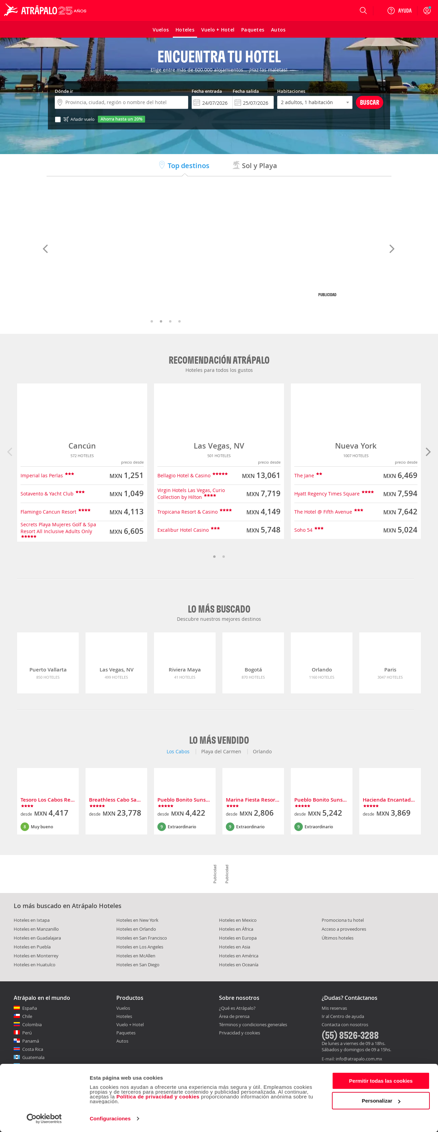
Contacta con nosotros (345, 1025)
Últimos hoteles (337, 938)
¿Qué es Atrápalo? (237, 1008)
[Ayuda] (399, 11)
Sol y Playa (254, 165)
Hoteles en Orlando (136, 929)
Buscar (369, 102)
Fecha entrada (207, 91)
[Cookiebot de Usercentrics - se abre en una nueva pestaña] (44, 1119)
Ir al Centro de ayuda (343, 1016)
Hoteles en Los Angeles (139, 947)
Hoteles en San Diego (137, 964)
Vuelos (123, 1008)
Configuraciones (110, 1118)
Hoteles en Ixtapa (32, 920)
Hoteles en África (236, 929)
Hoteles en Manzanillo (36, 929)
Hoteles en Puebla (32, 947)
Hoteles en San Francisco (141, 938)
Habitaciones (291, 91)
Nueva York (356, 446)
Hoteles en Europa (238, 938)
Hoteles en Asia (234, 947)
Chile (27, 1016)
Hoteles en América (238, 956)
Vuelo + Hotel (130, 1024)
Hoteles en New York (137, 920)
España (29, 1008)
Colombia (32, 1024)
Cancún (82, 446)
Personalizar (381, 1101)
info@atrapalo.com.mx (359, 1059)
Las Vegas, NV (219, 446)
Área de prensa (234, 1016)
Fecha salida (246, 91)
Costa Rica (32, 1049)
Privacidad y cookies (239, 1033)
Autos (122, 1041)
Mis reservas (334, 1008)
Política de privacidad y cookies (157, 1096)
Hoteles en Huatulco (34, 964)
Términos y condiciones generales (253, 1024)
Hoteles (124, 1016)
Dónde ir (64, 91)
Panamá (30, 1041)
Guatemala (33, 1057)
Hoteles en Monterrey (36, 956)
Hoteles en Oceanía (238, 964)
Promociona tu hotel (343, 920)
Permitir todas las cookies (381, 1081)
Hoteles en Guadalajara (37, 938)
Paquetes (126, 1033)
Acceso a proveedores (344, 929)
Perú (27, 1033)
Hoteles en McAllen (135, 956)
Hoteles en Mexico (238, 920)
